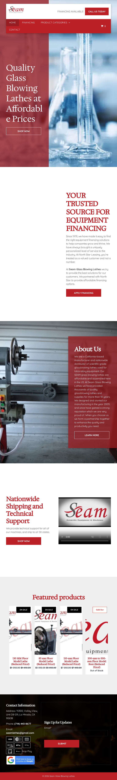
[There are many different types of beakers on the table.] (46, 236)
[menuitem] (12, 22)
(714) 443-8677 (22, 723)
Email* (47, 727)
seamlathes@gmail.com (20, 732)
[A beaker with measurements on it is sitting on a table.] (18, 252)
